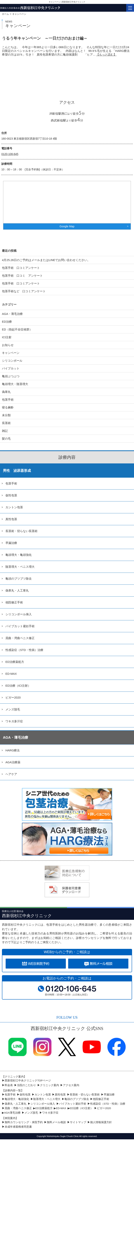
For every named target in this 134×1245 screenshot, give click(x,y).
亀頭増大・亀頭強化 (18, 554)
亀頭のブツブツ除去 (18, 578)
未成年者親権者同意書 (18, 1126)
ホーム (5, 14)
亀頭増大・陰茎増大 (15, 384)
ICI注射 (6, 337)
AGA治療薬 (12, 762)
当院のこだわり (26, 1085)
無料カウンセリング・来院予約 (24, 1122)
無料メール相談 (56, 1122)
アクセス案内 (71, 1085)
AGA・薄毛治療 (12, 313)
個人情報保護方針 (101, 1122)
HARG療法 (12, 750)
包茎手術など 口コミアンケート (26, 291)
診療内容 (67, 457)
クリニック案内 (49, 1085)
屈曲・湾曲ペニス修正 (20, 638)
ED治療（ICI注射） (18, 685)
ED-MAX (11, 673)
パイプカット (10, 368)
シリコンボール (12, 360)
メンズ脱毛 (12, 709)
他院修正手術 (14, 602)
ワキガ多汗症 (14, 721)
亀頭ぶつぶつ (10, 376)
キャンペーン (10, 352)
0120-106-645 (9, 154)
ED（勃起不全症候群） (17, 329)
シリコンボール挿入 (18, 614)
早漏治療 (11, 543)
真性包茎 (11, 519)
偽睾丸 (6, 391)
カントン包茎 (14, 507)
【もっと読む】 (106, 54)
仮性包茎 (11, 495)
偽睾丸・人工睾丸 (17, 590)
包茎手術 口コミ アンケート (22, 275)
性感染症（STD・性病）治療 (24, 650)
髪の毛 (6, 438)
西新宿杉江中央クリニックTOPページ (28, 1080)
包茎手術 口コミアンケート (21, 267)
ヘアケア (11, 774)
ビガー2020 (13, 697)
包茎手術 (8, 399)
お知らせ (8, 345)
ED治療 (7, 321)
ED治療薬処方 (14, 661)
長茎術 (6, 423)
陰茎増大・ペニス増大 (20, 566)
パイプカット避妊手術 (20, 626)
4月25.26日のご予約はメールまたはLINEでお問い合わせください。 (46, 260)
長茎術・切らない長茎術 (21, 531)
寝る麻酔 (8, 407)
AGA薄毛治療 (12, 1112)
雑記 (5, 430)
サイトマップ (78, 1122)
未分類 (6, 415)
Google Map (67, 226)
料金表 (9, 1085)
